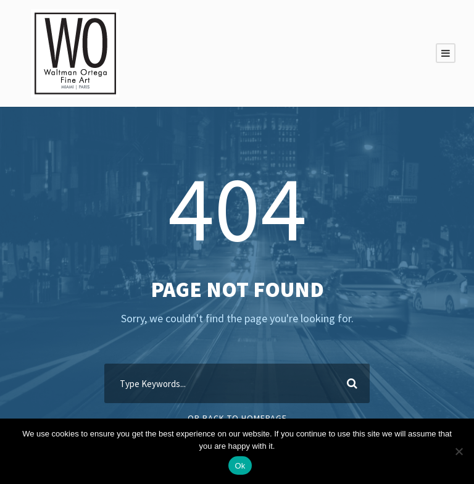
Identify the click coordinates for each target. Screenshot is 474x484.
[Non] (458, 451)
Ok (240, 465)
